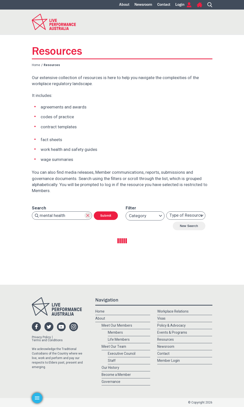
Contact (163, 5)
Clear (88, 215)
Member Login (168, 360)
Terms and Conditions (47, 340)
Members (115, 332)
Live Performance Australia (54, 22)
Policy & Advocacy (171, 325)
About (124, 5)
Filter (131, 208)
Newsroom (143, 5)
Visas (161, 318)
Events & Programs (172, 332)
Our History (110, 367)
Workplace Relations (173, 311)
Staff (112, 360)
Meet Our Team (114, 346)
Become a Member (116, 374)
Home (199, 4)
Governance (111, 381)
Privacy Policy (41, 337)
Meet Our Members (117, 325)
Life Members (119, 339)
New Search (189, 226)
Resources (165, 339)
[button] (145, 215)
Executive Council (121, 353)
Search (209, 4)
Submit (105, 215)
